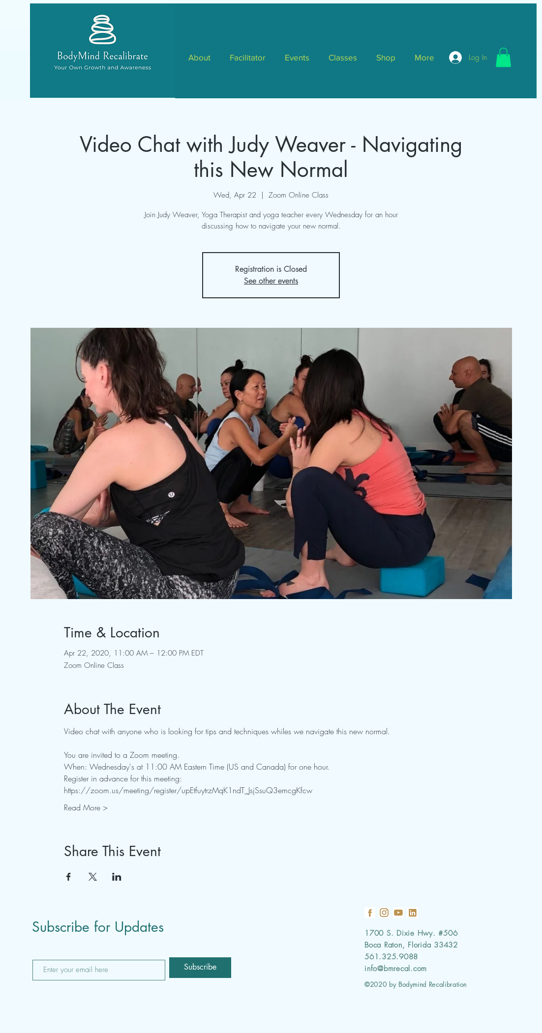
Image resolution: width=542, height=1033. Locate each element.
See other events (271, 281)
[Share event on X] (92, 877)
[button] (503, 57)
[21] (412, 912)
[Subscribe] (200, 967)
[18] (384, 912)
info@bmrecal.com (395, 969)
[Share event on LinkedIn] (116, 877)
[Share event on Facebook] (68, 877)
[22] (398, 912)
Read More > (86, 807)
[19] (369, 912)
